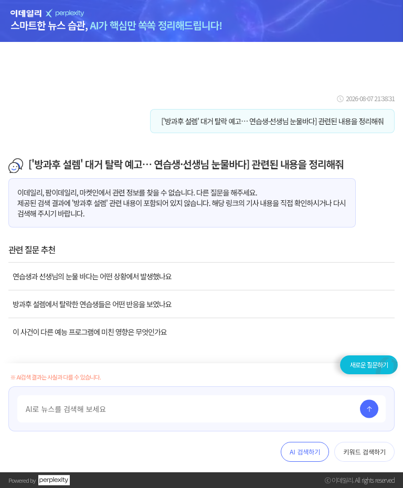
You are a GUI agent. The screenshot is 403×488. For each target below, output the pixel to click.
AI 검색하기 (305, 451)
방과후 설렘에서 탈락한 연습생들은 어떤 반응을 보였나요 (92, 304)
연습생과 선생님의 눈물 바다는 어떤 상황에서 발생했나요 (92, 276)
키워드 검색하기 (364, 451)
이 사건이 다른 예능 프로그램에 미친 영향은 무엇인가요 (90, 332)
